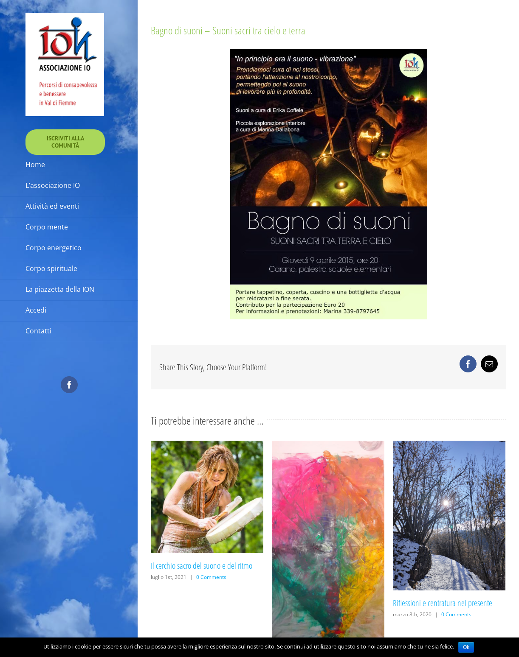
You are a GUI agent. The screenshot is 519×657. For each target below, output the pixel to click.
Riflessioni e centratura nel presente (442, 603)
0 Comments (211, 577)
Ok (466, 647)
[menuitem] (65, 142)
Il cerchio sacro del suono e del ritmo (201, 565)
